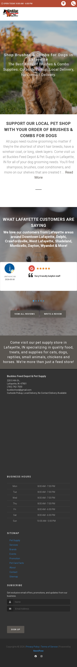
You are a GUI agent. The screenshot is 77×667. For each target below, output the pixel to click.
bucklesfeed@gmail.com (19, 390)
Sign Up (15, 629)
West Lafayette (41, 241)
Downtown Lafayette (38, 237)
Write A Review (53, 314)
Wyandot (47, 246)
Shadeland (63, 241)
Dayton (33, 246)
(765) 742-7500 (14, 386)
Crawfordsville (16, 241)
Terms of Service (49, 646)
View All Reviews (24, 314)
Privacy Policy (32, 646)
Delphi (61, 237)
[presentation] (23, 617)
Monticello (18, 246)
